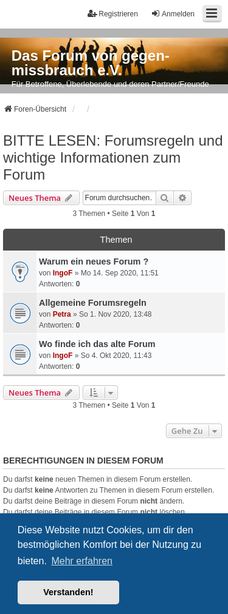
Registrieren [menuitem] (113, 13)
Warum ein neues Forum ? (93, 261)
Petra (62, 314)
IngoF (63, 273)
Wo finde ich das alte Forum (97, 344)
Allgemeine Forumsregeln (93, 303)
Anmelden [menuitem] (173, 13)
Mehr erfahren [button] (81, 561)
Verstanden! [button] (68, 592)
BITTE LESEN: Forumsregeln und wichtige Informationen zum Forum (113, 157)
